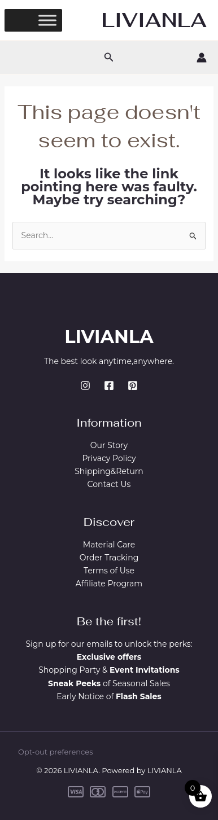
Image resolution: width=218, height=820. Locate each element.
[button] (109, 57)
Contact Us (109, 484)
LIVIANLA (154, 20)
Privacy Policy (109, 458)
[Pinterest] (133, 385)
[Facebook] (109, 385)
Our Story (109, 445)
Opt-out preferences (55, 751)
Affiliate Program (109, 583)
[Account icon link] (202, 57)
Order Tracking (109, 557)
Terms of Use (109, 570)
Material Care (109, 545)
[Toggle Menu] (47, 20)
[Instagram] (85, 385)
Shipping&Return (109, 471)
